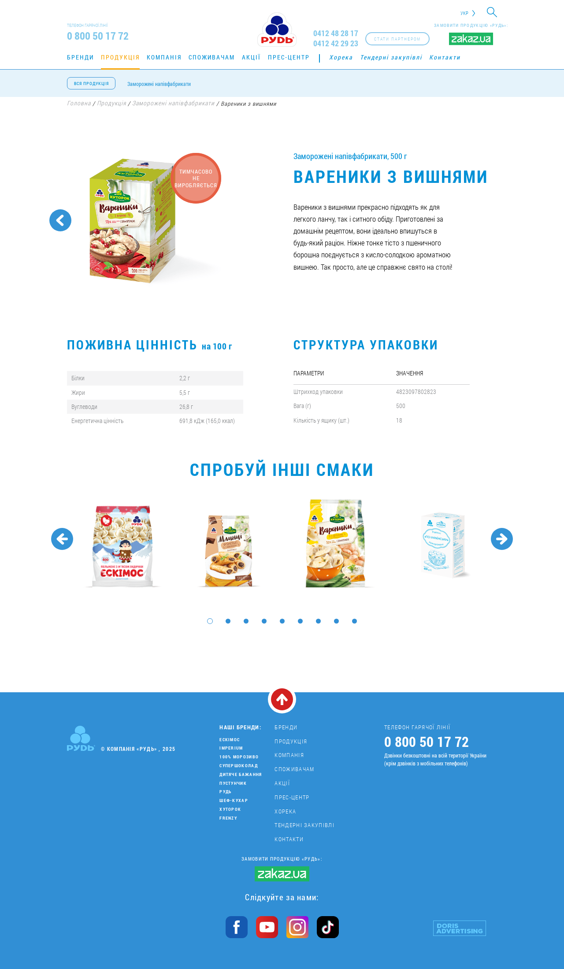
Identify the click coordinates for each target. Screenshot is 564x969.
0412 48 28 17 (335, 33)
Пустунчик (233, 783)
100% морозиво (239, 757)
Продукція (120, 57)
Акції (251, 57)
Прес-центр (289, 57)
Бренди (80, 57)
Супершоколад (238, 766)
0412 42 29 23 (335, 43)
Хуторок (230, 809)
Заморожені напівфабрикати (159, 83)
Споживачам (212, 57)
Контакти (444, 57)
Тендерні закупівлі (391, 57)
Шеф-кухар (233, 800)
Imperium (231, 748)
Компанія (164, 57)
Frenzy (228, 818)
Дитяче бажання (240, 774)
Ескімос (229, 740)
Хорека (341, 57)
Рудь (225, 792)
